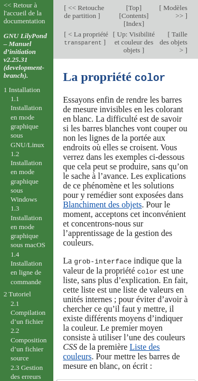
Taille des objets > (173, 42)
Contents (133, 16)
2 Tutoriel (17, 294)
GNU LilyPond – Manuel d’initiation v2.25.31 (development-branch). (25, 55)
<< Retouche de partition (84, 12)
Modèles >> (174, 12)
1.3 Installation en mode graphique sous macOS (28, 226)
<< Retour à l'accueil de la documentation (24, 13)
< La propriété (86, 38)
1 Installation (22, 90)
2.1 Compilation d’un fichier (28, 313)
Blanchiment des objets (102, 203)
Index (134, 24)
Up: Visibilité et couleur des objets (135, 42)
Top (133, 8)
